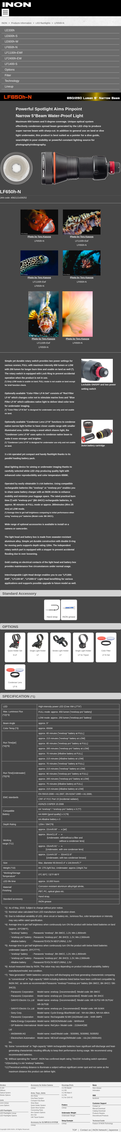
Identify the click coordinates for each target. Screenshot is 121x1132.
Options (10, 69)
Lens (2, 1100)
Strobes (3, 1085)
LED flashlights (43, 23)
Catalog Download (98, 1111)
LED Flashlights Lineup (8, 1113)
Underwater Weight (68, 1116)
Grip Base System (37, 1098)
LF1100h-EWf (13, 52)
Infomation (96, 1090)
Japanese (113, 1130)
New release (96, 1088)
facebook (95, 1098)
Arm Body (34, 1096)
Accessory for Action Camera (42, 1085)
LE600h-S (11, 36)
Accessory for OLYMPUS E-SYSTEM (44, 1122)
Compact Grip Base (38, 1101)
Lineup (9, 86)
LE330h (10, 30)
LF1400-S (11, 64)
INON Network (100, 1130)
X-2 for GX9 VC (67, 1097)
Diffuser (2, 1090)
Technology (12, 80)
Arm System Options (38, 1112)
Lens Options (4, 1105)
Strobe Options (5, 1095)
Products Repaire (98, 1113)
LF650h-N (11, 47)
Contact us (96, 1106)
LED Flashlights (6, 1110)
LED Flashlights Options (8, 1116)
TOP (74, 1130)
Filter (8, 75)
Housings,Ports (67, 1085)
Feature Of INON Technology (102, 1123)
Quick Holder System (38, 1105)
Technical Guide (98, 1121)
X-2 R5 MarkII (67, 1088)
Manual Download (98, 1108)
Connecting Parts (37, 1110)
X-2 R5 (64, 1090)
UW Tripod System (37, 1117)
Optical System (5, 1093)
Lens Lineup (4, 1103)
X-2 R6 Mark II (67, 1093)
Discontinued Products (100, 1116)
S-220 (2, 1088)
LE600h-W (11, 41)
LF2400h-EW (13, 58)
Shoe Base (35, 1103)
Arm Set (34, 1115)
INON (4, 23)
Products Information (21, 23)
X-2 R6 (64, 1095)
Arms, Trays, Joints (38, 1093)
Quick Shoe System (38, 1108)
